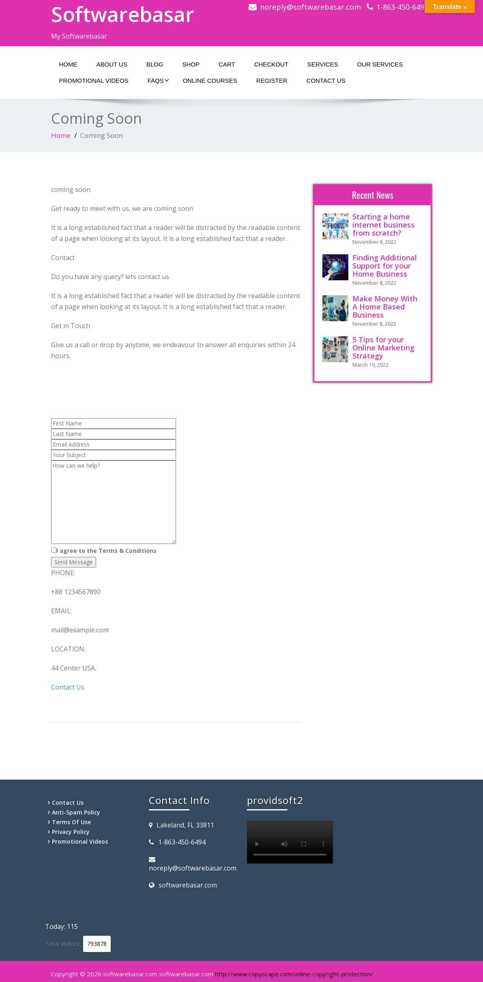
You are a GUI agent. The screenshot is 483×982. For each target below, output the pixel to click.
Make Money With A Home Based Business (384, 307)
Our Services (380, 64)
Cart (227, 64)
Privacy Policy (71, 832)
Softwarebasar (122, 14)
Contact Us (326, 80)
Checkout (271, 64)
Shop (191, 64)
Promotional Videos (94, 80)
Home (68, 64)
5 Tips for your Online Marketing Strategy (383, 348)
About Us (112, 64)
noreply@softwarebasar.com (310, 7)
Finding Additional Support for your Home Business (384, 266)
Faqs (158, 80)
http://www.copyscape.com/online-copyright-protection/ (294, 974)
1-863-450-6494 (402, 7)
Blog (154, 64)
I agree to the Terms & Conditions (104, 550)
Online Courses (210, 80)
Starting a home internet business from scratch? (383, 225)
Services (322, 64)
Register (272, 80)
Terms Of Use (71, 822)
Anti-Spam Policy (76, 812)
